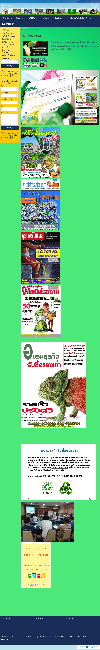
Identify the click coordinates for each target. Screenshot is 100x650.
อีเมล (3, 106)
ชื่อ (2, 86)
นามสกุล (4, 93)
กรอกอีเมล (5, 59)
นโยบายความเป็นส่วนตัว (9, 75)
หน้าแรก (23, 29)
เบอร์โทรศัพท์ (6, 100)
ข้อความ (4, 113)
